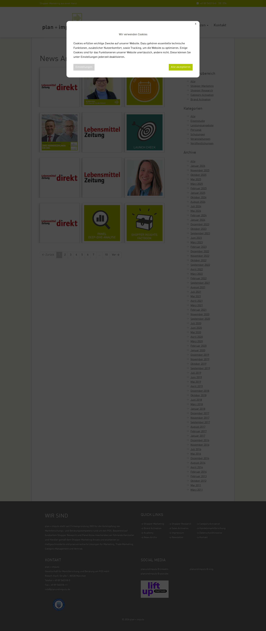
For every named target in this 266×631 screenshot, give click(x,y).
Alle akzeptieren (181, 67)
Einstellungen (83, 67)
